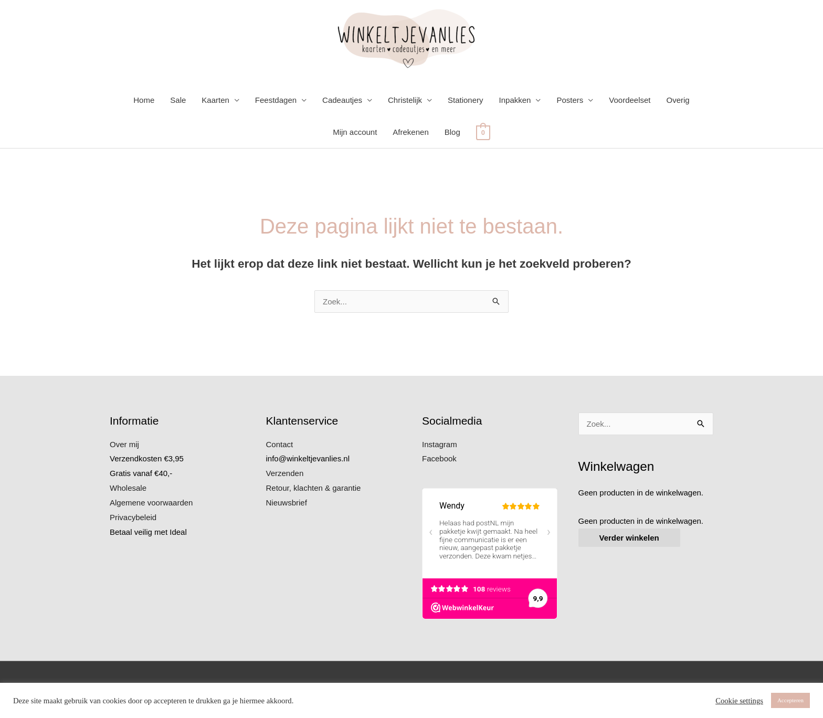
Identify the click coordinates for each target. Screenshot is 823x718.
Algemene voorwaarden (151, 502)
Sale (178, 100)
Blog (452, 132)
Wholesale (128, 487)
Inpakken (515, 100)
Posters (569, 100)
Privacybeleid (133, 517)
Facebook (439, 458)
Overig (678, 100)
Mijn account (355, 132)
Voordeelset (629, 100)
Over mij (124, 444)
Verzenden (285, 473)
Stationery (465, 100)
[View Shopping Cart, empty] (483, 132)
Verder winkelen (629, 537)
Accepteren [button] (790, 700)
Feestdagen (276, 100)
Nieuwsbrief (286, 502)
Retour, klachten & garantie (313, 487)
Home (143, 100)
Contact (279, 444)
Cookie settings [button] (739, 700)
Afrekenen (410, 132)
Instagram (439, 444)
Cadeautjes (342, 100)
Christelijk (405, 100)
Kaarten (215, 100)
